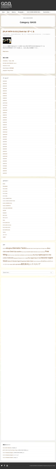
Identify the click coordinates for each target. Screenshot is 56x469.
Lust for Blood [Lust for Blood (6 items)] (27, 255)
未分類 (4, 237)
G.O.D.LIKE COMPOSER (7, 208)
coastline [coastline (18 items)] (18, 251)
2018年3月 (5, 95)
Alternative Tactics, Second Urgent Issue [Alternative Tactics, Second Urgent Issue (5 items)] (34, 248)
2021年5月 (5, 83)
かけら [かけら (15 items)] (50, 261)
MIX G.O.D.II (5, 217)
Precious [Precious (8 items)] (20, 258)
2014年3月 (5, 146)
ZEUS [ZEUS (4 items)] (47, 261)
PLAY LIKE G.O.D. (6, 222)
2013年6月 (5, 165)
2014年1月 (5, 151)
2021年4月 (5, 86)
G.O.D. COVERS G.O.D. (7, 203)
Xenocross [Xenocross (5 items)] (39, 261)
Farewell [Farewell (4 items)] (39, 251)
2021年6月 (5, 81)
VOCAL (4, 232)
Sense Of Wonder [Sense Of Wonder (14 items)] (12, 261)
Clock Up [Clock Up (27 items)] (13, 251)
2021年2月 (5, 90)
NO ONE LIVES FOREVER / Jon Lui (9, 63)
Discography (21, 12)
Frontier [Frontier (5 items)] (8, 255)
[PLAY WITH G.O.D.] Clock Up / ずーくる (18, 31)
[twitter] (2, 465)
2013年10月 (5, 156)
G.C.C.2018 (5, 193)
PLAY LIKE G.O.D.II (6, 227)
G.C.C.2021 (5, 195)
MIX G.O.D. (5, 215)
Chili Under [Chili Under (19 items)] (6, 251)
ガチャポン (5, 234)
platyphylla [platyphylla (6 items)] (16, 258)
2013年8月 (5, 161)
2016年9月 (5, 112)
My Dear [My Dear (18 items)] (35, 255)
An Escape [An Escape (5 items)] (42, 248)
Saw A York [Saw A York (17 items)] (37, 258)
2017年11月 (5, 105)
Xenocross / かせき (6, 65)
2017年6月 (5, 107)
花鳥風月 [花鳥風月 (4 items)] (11, 264)
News (8, 12)
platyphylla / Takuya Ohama (8, 70)
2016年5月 (5, 119)
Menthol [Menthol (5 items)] (31, 255)
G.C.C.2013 (32, 34)
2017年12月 (5, 102)
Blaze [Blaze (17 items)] (48, 248)
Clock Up (10, 35)
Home (3, 12)
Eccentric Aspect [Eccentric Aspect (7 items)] (30, 251)
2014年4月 (5, 144)
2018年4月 (5, 93)
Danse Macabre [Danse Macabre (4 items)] (24, 251)
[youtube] (7, 465)
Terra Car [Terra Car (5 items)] (35, 261)
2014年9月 (5, 136)
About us (14, 12)
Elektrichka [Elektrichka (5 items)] (35, 251)
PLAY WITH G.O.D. (38, 34)
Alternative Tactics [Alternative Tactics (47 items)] (19, 248)
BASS (29, 34)
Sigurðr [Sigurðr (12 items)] (19, 261)
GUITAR (4, 210)
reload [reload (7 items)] (26, 258)
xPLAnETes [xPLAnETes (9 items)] (43, 261)
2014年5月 (5, 141)
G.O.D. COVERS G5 (7, 205)
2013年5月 (5, 168)
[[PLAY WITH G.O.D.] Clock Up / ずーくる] (19, 34)
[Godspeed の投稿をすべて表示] (7, 34)
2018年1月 (5, 100)
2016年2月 (5, 124)
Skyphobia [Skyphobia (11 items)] (23, 261)
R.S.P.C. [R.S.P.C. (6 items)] (23, 258)
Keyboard (4, 212)
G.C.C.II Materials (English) (8, 452)
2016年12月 (5, 110)
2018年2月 (5, 98)
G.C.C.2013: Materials (7, 447)
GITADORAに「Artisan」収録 (8, 60)
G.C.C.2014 (5, 191)
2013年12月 (5, 153)
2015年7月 (5, 127)
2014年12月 (5, 129)
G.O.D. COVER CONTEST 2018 (9, 200)
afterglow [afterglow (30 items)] (9, 248)
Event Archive (47, 12)
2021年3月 (5, 88)
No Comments (47, 34)
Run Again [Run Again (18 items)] (31, 258)
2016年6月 (5, 117)
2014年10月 (5, 134)
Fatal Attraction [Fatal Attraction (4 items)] (42, 251)
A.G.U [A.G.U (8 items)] (4, 248)
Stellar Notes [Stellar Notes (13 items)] (29, 261)
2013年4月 (5, 170)
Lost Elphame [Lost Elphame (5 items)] (22, 255)
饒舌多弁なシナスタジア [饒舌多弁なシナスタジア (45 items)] (31, 264)
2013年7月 (5, 163)
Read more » (6, 51)
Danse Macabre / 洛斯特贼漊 (8, 68)
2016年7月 (5, 115)
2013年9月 (5, 158)
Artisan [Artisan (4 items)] (46, 248)
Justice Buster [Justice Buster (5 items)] (17, 255)
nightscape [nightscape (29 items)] (42, 255)
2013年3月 (5, 173)
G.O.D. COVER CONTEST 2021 (34, 12)
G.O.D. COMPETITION (7, 198)
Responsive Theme (51, 465)
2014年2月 (5, 148)
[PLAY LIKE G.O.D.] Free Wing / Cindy (10, 450)
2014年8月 (5, 139)
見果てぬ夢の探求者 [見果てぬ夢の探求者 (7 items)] (17, 264)
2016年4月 (5, 122)
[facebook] (5, 465)
